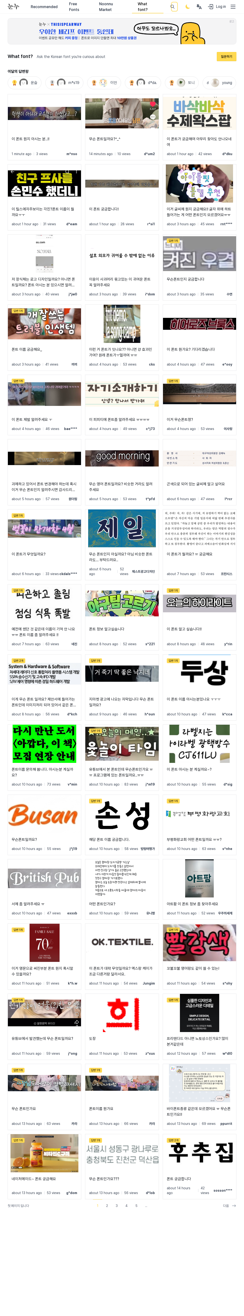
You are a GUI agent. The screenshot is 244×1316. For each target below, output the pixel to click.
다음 (229, 1205)
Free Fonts (74, 7)
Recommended (44, 7)
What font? (142, 7)
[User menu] (199, 6)
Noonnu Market (106, 7)
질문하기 (226, 56)
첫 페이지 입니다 (18, 1206)
